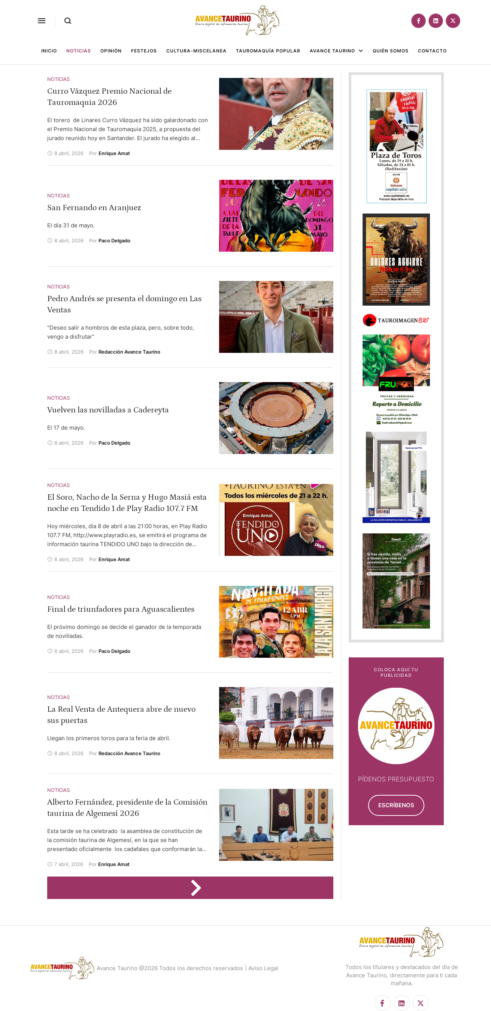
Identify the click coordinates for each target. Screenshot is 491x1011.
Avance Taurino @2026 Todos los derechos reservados (170, 968)
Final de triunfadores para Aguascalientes (120, 609)
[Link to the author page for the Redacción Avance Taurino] (129, 352)
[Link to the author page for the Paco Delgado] (114, 240)
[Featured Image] (276, 114)
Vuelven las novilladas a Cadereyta (108, 410)
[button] (41, 20)
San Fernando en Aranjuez (94, 207)
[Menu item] (49, 51)
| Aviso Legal (261, 968)
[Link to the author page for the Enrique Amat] (114, 153)
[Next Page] (199, 888)
